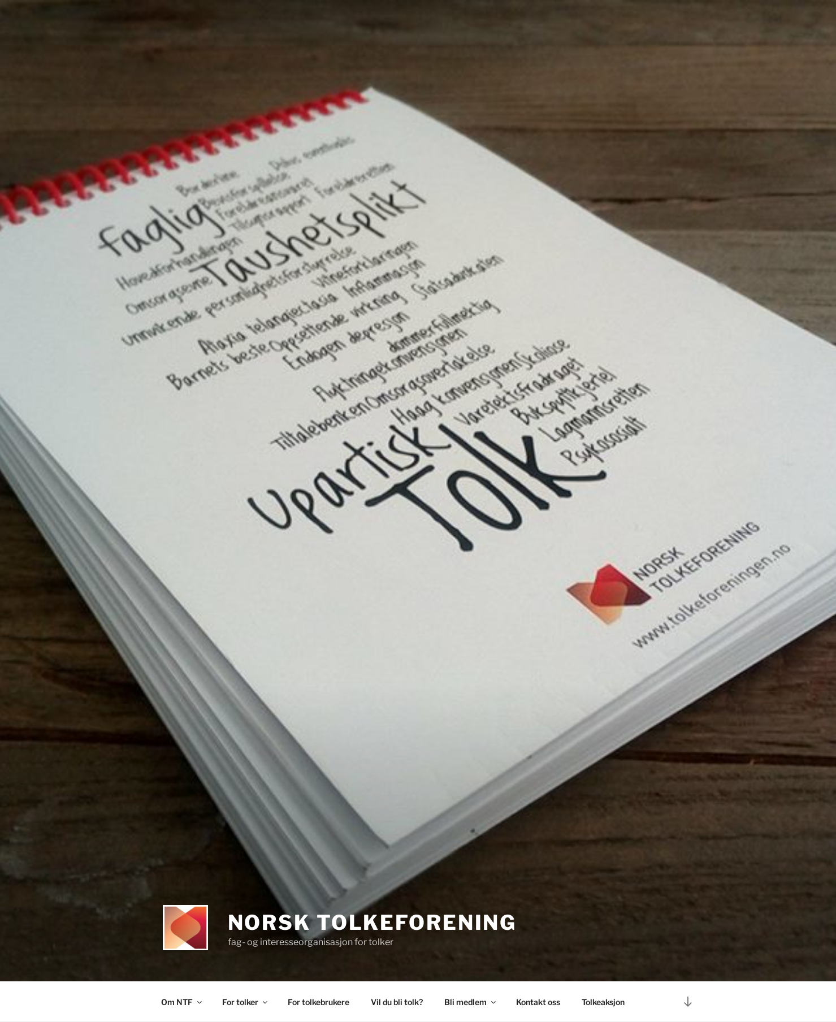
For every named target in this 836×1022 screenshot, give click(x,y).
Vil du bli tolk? (397, 1002)
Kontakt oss (538, 1002)
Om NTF (182, 1002)
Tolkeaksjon (603, 1002)
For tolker (245, 1002)
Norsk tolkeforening (372, 922)
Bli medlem (470, 1002)
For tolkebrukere (318, 1002)
